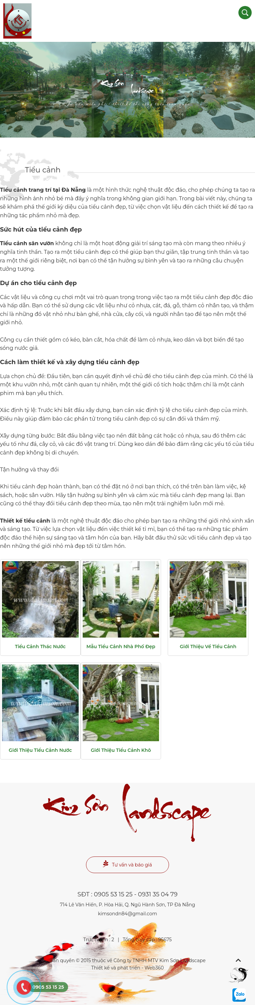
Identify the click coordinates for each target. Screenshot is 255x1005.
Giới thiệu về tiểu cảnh (208, 647)
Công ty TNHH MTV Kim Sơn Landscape (160, 960)
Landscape (127, 94)
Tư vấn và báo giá (127, 864)
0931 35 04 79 (158, 894)
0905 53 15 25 (113, 894)
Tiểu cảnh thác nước (40, 647)
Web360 (154, 968)
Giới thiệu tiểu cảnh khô (121, 750)
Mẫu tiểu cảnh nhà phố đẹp (120, 647)
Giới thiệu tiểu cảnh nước (40, 750)
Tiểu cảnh (43, 169)
